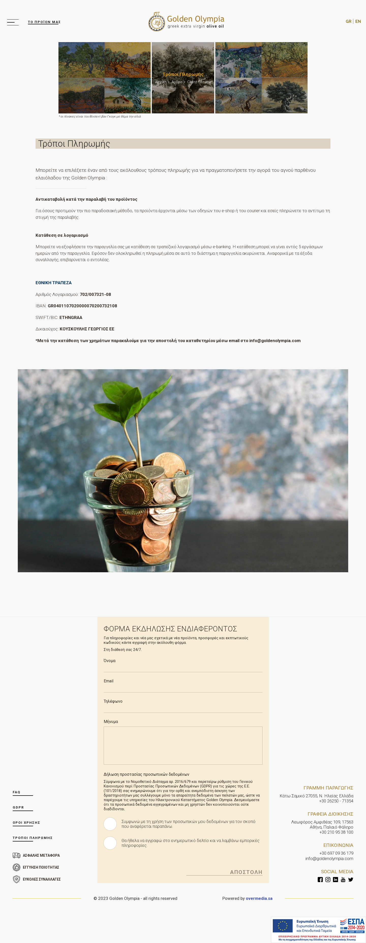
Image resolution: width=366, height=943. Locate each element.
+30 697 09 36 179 (336, 849)
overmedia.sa (258, 894)
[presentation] (142, 862)
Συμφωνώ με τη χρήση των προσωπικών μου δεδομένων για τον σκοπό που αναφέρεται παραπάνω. (190, 820)
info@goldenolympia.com (329, 854)
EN (358, 19)
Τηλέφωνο (113, 697)
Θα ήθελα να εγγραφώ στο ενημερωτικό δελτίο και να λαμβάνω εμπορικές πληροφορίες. (181, 839)
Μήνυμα (111, 718)
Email (108, 677)
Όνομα (109, 657)
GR (349, 19)
